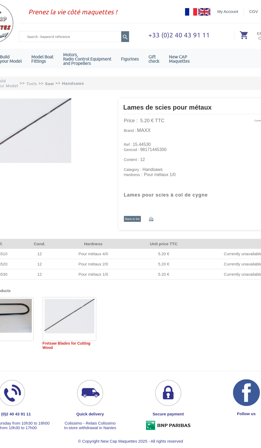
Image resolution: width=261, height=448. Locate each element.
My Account (227, 11)
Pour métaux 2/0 (93, 264)
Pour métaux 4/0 (93, 253)
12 (39, 253)
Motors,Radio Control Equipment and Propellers (87, 59)
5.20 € (163, 253)
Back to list (132, 218)
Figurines (130, 59)
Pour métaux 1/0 (93, 274)
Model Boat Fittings (42, 59)
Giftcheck (153, 59)
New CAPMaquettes (179, 59)
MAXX (144, 130)
